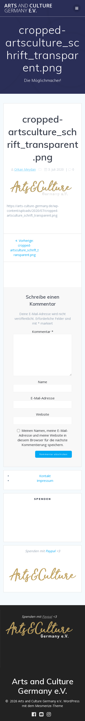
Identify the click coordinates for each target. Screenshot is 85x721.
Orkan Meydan (25, 169)
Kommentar (42, 331)
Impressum (45, 480)
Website (42, 414)
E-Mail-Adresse (43, 398)
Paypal (51, 551)
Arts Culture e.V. (28, 8)
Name (42, 382)
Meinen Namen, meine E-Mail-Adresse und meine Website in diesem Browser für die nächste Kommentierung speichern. (42, 437)
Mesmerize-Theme (49, 706)
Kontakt (45, 476)
